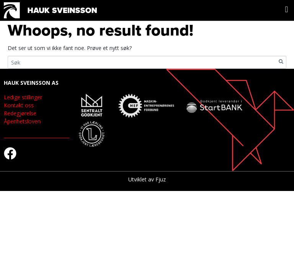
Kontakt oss (19, 105)
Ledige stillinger (23, 97)
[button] (286, 9)
